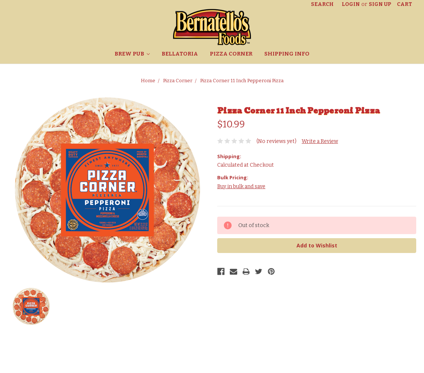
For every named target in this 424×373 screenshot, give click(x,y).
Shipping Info (286, 53)
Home (148, 80)
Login (351, 4)
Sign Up (380, 4)
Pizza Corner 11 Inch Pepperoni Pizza (242, 80)
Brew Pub (132, 53)
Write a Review (320, 141)
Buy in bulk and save (241, 186)
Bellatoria (180, 53)
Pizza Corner (231, 53)
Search (322, 4)
